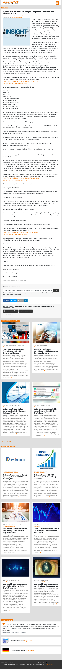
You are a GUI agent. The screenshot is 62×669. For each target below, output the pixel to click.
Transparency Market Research (41, 581)
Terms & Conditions (20, 664)
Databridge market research (9, 526)
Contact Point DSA (30, 664)
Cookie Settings (48, 664)
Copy (56, 290)
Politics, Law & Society (45, 524)
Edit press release (26, 311)
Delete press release (10, 311)
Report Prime (37, 526)
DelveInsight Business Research (10, 472)
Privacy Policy (11, 664)
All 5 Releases (6, 441)
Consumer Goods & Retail (15, 405)
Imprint (5, 664)
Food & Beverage (43, 345)
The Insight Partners (17, 17)
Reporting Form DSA (39, 664)
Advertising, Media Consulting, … (16, 345)
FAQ (2, 664)
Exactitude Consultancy (39, 472)
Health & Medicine (19, 16)
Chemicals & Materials (45, 405)
